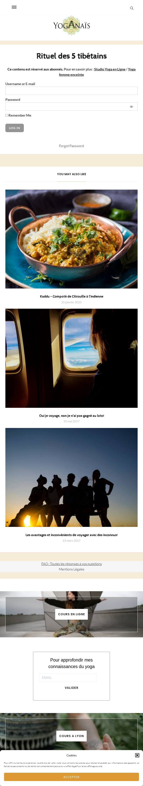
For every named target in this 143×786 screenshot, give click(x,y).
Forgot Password (71, 146)
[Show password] (131, 106)
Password (12, 100)
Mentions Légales (71, 569)
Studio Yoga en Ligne (110, 69)
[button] (137, 755)
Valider (71, 687)
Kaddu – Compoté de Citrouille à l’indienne (71, 296)
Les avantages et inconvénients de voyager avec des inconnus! (71, 535)
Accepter (71, 777)
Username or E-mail (20, 84)
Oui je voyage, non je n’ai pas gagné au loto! (71, 416)
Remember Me (18, 115)
